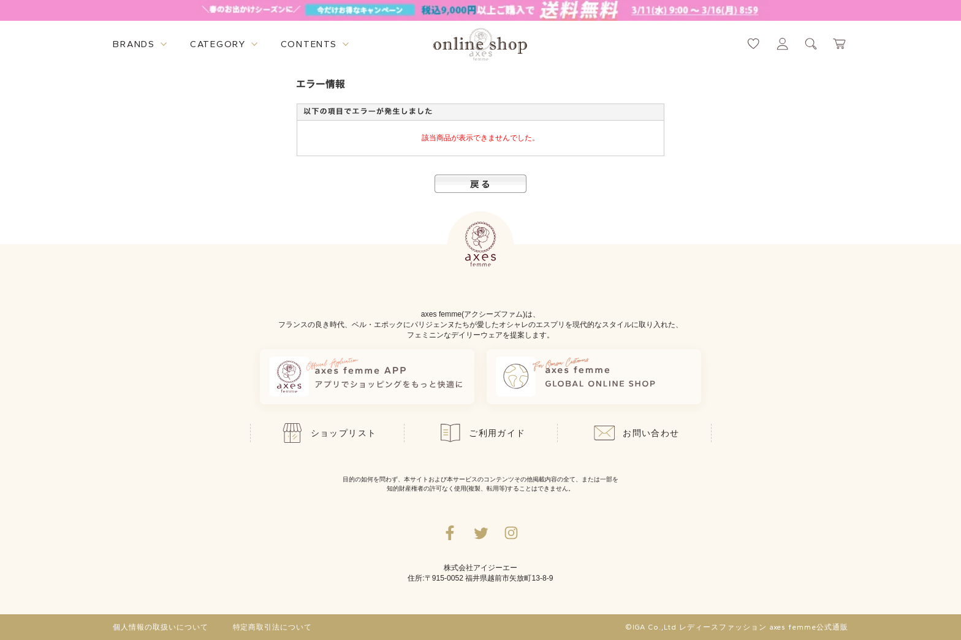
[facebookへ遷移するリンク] (450, 532)
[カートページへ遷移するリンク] (840, 44)
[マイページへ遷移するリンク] (782, 44)
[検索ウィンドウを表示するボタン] (811, 44)
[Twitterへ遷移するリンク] (480, 532)
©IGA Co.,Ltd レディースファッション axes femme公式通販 (736, 627)
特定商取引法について (273, 627)
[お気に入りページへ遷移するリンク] (753, 44)
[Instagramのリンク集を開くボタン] (511, 532)
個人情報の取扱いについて (160, 627)
